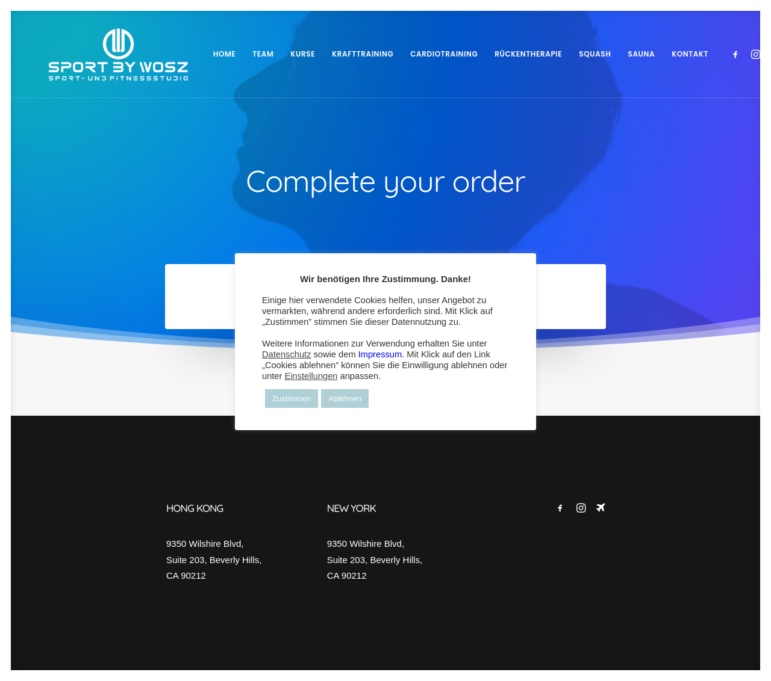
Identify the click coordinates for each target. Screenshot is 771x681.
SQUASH (561, 54)
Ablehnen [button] (344, 398)
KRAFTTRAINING (329, 54)
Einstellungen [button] (310, 376)
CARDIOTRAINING (410, 54)
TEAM (229, 54)
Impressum (380, 354)
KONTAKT (656, 54)
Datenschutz (286, 354)
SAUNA (608, 54)
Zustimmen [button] (291, 398)
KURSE (269, 54)
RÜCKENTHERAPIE (494, 54)
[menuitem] (191, 54)
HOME (190, 54)
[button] (703, 54)
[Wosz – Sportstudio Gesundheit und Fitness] (101, 54)
